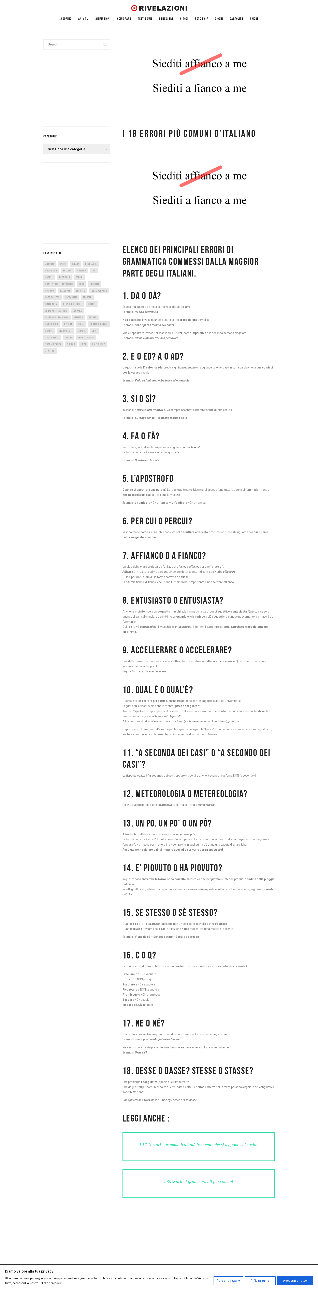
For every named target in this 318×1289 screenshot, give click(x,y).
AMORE (254, 18)
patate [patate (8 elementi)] (93, 317)
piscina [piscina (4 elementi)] (68, 324)
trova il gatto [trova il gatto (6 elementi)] (86, 337)
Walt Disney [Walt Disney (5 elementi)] (98, 344)
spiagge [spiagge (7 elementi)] (82, 330)
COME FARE (124, 18)
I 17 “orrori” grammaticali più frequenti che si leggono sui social (198, 1144)
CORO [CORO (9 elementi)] (81, 283)
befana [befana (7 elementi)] (76, 263)
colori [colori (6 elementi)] (79, 277)
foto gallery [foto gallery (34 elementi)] (52, 297)
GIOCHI (219, 18)
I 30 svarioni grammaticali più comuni (198, 1181)
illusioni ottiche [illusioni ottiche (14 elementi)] (72, 304)
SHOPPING (65, 18)
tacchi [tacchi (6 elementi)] (68, 337)
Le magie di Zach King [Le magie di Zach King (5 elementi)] (57, 317)
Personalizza (227, 1280)
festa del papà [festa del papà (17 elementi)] (99, 290)
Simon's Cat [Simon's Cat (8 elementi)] (65, 330)
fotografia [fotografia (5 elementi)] (71, 297)
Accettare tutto (295, 1280)
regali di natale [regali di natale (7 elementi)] (99, 324)
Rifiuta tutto (260, 1280)
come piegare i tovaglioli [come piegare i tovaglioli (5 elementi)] (59, 283)
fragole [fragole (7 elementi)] (87, 297)
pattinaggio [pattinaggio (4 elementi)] (51, 324)
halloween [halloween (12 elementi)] (51, 304)
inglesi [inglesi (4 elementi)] (92, 304)
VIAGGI (184, 18)
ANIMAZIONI (103, 18)
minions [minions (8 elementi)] (78, 317)
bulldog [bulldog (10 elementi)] (67, 270)
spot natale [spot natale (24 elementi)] (52, 337)
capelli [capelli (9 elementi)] (49, 277)
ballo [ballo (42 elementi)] (63, 263)
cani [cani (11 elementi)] (94, 270)
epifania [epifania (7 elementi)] (49, 290)
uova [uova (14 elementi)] (83, 344)
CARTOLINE (236, 18)
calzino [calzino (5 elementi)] (81, 270)
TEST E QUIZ (145, 18)
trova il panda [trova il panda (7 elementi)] (53, 344)
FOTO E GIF (201, 18)
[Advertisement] (73, 91)
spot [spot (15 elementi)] (94, 330)
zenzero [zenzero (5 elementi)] (50, 350)
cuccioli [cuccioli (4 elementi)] (94, 283)
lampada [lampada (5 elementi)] (77, 310)
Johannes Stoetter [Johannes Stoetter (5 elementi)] (56, 310)
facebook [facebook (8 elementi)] (65, 290)
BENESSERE (166, 18)
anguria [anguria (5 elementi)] (49, 263)
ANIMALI (83, 18)
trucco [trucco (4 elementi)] (71, 344)
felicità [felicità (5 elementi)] (80, 290)
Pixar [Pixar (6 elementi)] (81, 324)
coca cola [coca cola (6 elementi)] (64, 277)
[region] (159, 1277)
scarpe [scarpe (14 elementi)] (49, 330)
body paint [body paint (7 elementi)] (51, 270)
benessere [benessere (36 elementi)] (91, 263)
